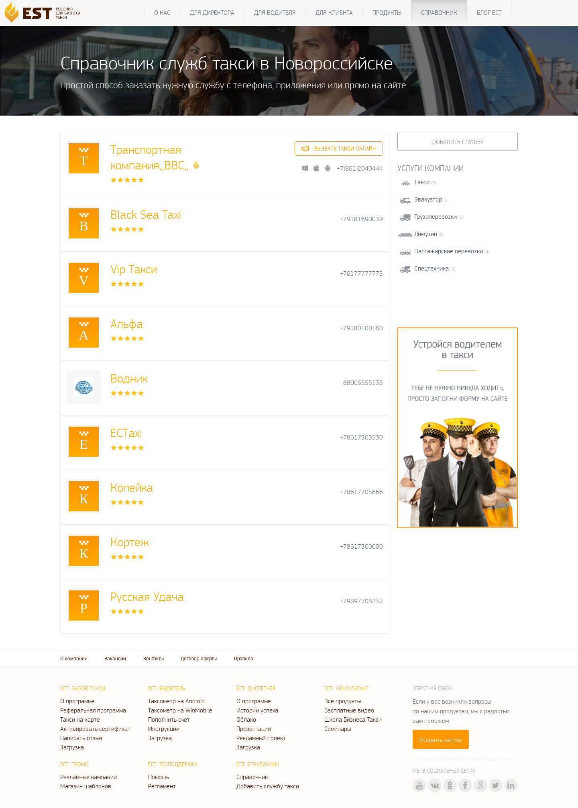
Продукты (386, 12)
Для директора (212, 12)
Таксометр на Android (176, 701)
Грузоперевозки (435, 216)
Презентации (253, 729)
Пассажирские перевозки (448, 251)
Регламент (162, 786)
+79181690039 (361, 219)
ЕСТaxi (126, 432)
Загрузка (72, 747)
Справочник (439, 12)
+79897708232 (361, 601)
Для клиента (334, 12)
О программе (77, 701)
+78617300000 (361, 546)
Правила (243, 658)
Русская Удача (147, 596)
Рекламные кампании (88, 777)
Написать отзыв (81, 738)
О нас (162, 12)
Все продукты (342, 701)
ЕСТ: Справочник (257, 764)
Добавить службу (458, 142)
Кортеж (129, 542)
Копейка (131, 487)
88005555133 (363, 383)
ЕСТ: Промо (74, 764)
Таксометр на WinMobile (180, 710)
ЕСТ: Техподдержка (173, 764)
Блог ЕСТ (489, 12)
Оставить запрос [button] (440, 740)
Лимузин (425, 234)
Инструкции (163, 729)
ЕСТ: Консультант (346, 688)
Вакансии (115, 658)
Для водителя (275, 12)
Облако (246, 719)
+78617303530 (361, 437)
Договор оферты (199, 658)
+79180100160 (361, 328)
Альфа (126, 323)
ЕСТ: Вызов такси (82, 688)
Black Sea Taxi (145, 214)
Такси (421, 182)
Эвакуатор (428, 199)
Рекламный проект (261, 738)
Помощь (158, 777)
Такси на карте (80, 719)
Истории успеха (257, 710)
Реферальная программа (93, 710)
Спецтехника (431, 268)
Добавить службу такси (267, 786)
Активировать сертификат (95, 729)
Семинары (337, 729)
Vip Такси (133, 269)
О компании (74, 658)
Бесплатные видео (349, 710)
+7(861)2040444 (360, 168)
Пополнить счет (169, 719)
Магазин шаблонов (85, 786)
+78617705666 (361, 492)
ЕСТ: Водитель (166, 688)
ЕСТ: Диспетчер (255, 688)
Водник (128, 378)
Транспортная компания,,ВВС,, (149, 157)
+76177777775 (361, 273)
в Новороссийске (326, 62)
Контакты (153, 658)
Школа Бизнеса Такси (353, 719)
